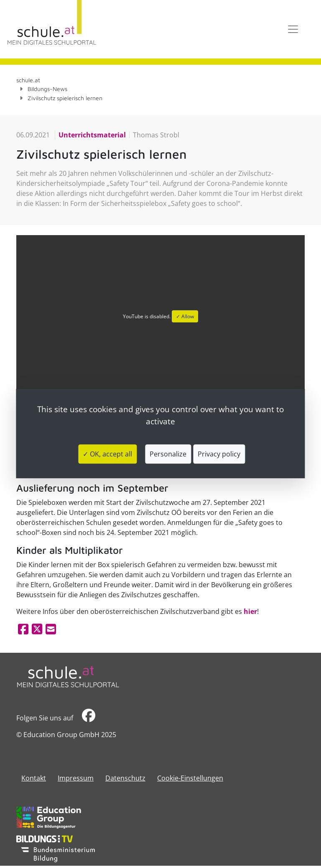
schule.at (28, 80)
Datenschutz (125, 778)
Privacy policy (219, 454)
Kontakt (33, 778)
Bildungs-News (47, 88)
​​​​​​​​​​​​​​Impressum (76, 778)
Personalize (168, 454)
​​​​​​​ (88, 717)
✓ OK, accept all (107, 454)
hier (250, 611)
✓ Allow (185, 316)
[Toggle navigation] (293, 29)
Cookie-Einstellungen (190, 778)
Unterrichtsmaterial (92, 134)
